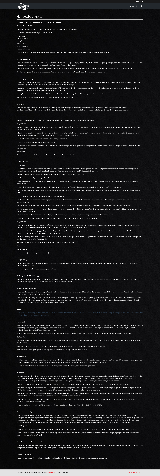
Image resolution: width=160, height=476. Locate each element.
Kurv (133, 6)
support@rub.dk (51, 473)
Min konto (139, 1)
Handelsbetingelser (134, 473)
